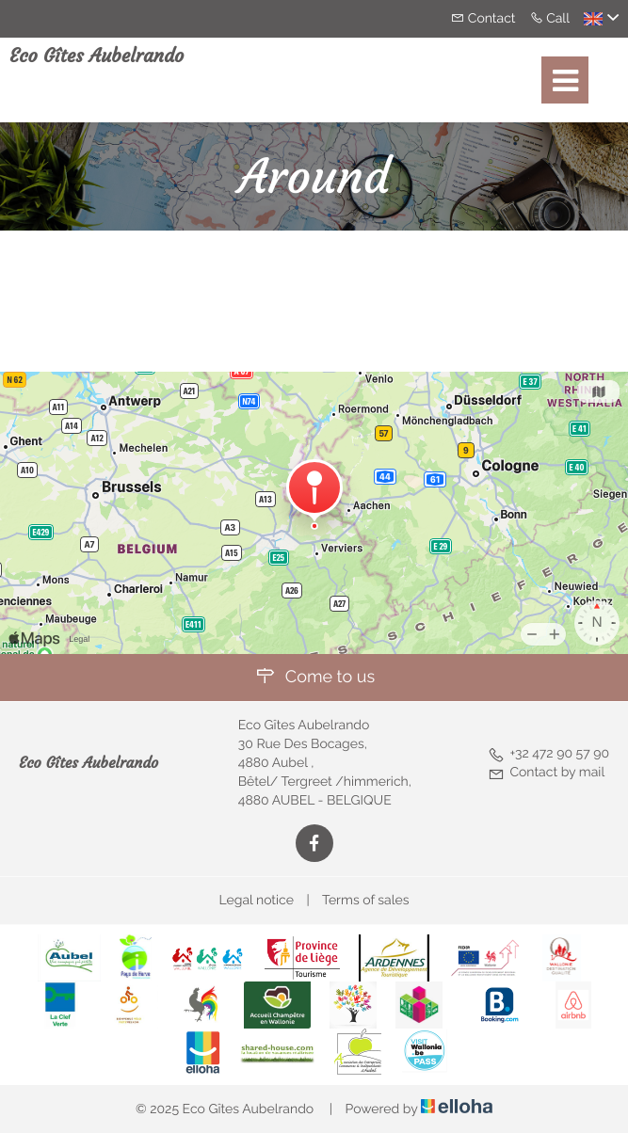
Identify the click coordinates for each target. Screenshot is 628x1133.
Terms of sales (366, 900)
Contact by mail (546, 772)
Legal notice (256, 900)
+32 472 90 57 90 (548, 753)
